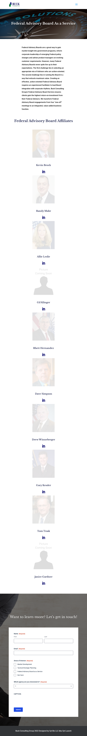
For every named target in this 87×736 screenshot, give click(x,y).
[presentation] (31, 700)
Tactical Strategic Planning (26, 668)
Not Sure (20, 675)
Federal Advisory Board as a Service (29, 671)
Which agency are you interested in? (30, 682)
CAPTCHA (17, 694)
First (15, 637)
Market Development (24, 664)
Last (45, 637)
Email (19, 649)
